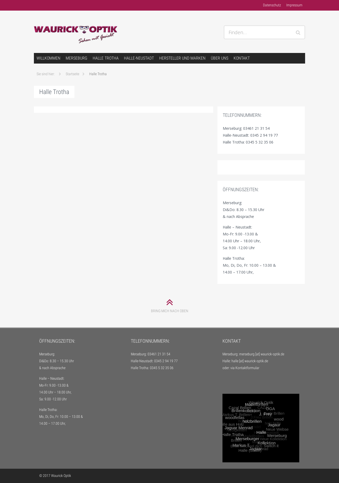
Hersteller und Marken (182, 58)
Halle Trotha (106, 58)
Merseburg (76, 58)
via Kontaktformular (244, 368)
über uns (219, 58)
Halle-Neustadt (139, 58)
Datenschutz (272, 5)
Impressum (294, 5)
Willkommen (48, 58)
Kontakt (242, 58)
